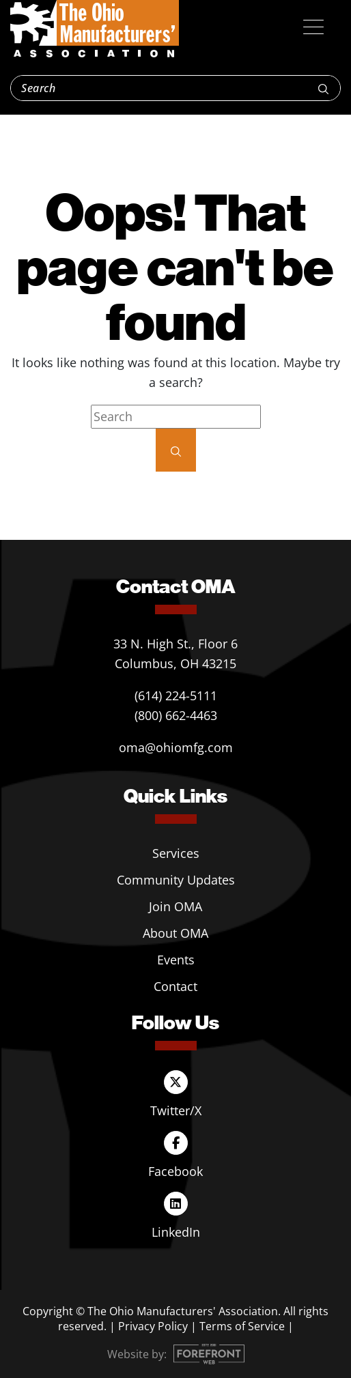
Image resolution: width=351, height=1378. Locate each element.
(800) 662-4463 (176, 715)
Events (176, 959)
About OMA (175, 933)
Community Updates (176, 880)
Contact (175, 986)
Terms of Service (242, 1326)
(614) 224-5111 (176, 695)
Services (175, 853)
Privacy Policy (153, 1326)
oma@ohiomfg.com (176, 747)
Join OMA (175, 906)
